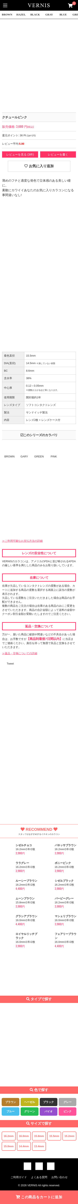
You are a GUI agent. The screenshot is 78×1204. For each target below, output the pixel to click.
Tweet (10, 663)
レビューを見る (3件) (20, 154)
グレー (67, 1102)
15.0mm (9, 1146)
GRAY (49, 14)
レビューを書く (58, 154)
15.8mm (39, 1136)
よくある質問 (39, 1177)
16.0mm (24, 1136)
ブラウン (10, 1102)
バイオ (49, 1111)
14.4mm (24, 1146)
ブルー (10, 1111)
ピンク (67, 1111)
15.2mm (69, 1136)
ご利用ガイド (19, 1177)
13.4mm (39, 1146)
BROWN (7, 14)
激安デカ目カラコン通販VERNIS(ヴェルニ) (39, 5)
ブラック (48, 1102)
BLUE (63, 14)
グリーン (29, 1111)
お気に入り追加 (39, 166)
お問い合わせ (59, 1177)
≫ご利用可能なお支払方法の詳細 (22, 540)
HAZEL (21, 14)
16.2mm (9, 1136)
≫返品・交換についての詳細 (19, 653)
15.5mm (54, 1136)
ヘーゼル (29, 1102)
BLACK (35, 14)
